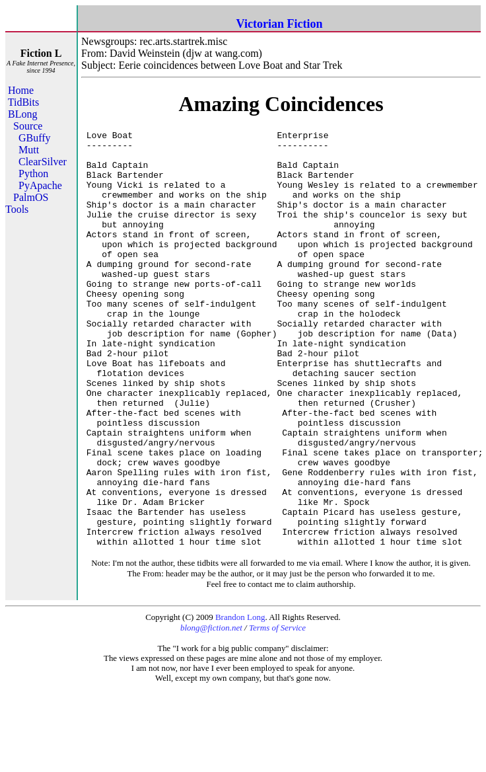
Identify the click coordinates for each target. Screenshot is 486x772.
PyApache (40, 185)
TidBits (23, 102)
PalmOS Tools (26, 203)
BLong (22, 114)
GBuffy (34, 137)
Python (33, 173)
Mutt (28, 149)
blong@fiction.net (211, 711)
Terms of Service (277, 711)
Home (21, 90)
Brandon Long (240, 700)
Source (27, 126)
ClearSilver (42, 161)
